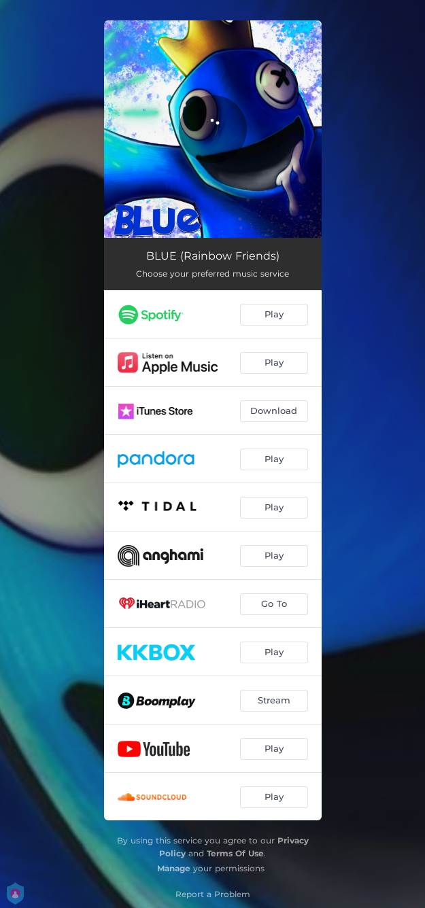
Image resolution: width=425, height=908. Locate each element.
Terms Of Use (235, 853)
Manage (173, 868)
